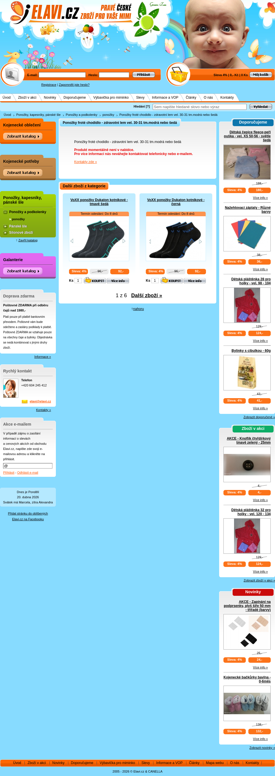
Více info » (260, 197)
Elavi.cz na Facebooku (28, 519)
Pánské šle (18, 226)
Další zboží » (146, 295)
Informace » (42, 356)
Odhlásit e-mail (27, 472)
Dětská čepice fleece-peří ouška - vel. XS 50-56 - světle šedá (247, 136)
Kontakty (227, 98)
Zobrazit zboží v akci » (259, 580)
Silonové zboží (21, 233)
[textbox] (200, 107)
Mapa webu (215, 763)
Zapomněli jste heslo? (74, 84)
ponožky (108, 114)
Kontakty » (43, 410)
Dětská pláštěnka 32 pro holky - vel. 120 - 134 (251, 512)
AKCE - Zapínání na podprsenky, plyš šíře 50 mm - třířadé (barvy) (247, 606)
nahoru (138, 309)
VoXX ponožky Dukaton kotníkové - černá (176, 202)
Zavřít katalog (28, 240)
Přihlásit (8, 472)
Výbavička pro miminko (111, 98)
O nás (208, 98)
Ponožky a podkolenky (81, 114)
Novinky (50, 98)
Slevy (140, 98)
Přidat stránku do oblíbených (28, 513)
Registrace (48, 84)
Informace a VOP (165, 98)
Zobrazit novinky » (262, 747)
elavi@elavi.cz (40, 401)
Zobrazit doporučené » (259, 417)
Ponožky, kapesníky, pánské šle (38, 114)
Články (191, 98)
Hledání (139, 106)
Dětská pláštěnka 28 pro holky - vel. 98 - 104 (251, 281)
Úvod (7, 98)
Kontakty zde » (85, 162)
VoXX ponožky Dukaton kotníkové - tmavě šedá (99, 202)
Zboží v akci (27, 98)
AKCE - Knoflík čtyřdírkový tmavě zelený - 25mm (249, 440)
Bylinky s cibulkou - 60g (251, 351)
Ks (71, 281)
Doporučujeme (75, 98)
